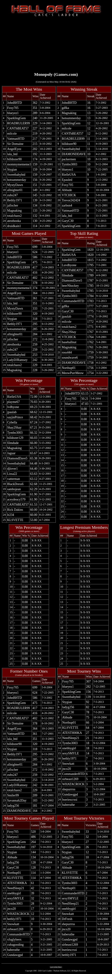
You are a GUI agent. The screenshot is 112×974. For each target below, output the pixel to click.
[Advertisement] (56, 44)
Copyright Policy (56, 967)
